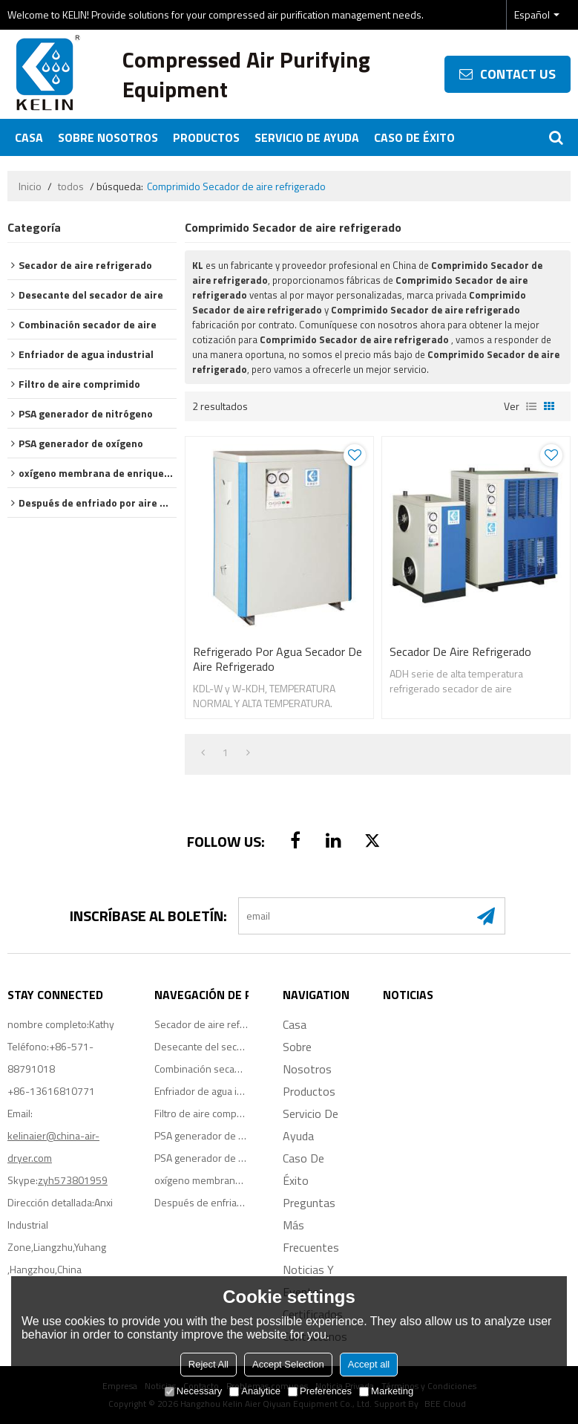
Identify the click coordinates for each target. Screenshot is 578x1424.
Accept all (369, 1364)
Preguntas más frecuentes (311, 1225)
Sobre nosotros (108, 137)
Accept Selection (288, 1364)
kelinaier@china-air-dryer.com (53, 1146)
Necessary (193, 1391)
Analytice (254, 1391)
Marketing (386, 1391)
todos (71, 186)
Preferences (320, 1391)
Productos (206, 137)
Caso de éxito (414, 137)
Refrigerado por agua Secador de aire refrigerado (277, 659)
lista (531, 406)
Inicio (30, 186)
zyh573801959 (73, 1180)
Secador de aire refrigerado (460, 651)
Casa (29, 137)
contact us (518, 74)
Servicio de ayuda (306, 137)
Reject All (208, 1364)
